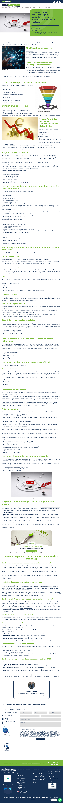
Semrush (42, 763)
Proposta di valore (52, 32)
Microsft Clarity (28, 608)
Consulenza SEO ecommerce (21, 776)
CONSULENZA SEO (12, 7)
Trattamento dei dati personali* (28, 729)
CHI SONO (4, 7)
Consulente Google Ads (22, 774)
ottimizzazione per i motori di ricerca (17, 586)
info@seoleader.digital (53, 778)
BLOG (43, 7)
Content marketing (21, 778)
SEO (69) (35, 783)
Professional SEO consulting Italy (24, 792)
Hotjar (21, 608)
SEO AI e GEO (20, 7)
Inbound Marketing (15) (38, 775)
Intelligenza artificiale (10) (39, 778)
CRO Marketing (29, 51)
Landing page (5, 231)
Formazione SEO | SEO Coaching (22, 783)
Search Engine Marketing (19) (38, 780)
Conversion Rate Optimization (40, 32)
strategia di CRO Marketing (39, 34)
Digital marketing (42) (38, 773)
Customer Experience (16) (39, 772)
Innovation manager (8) (38, 776)
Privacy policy (51, 781)
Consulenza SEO (21, 772)
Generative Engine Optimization (21, 788)
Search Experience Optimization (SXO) (51, 507)
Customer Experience (38, 30)
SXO (32, 520)
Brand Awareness (21, 780)
